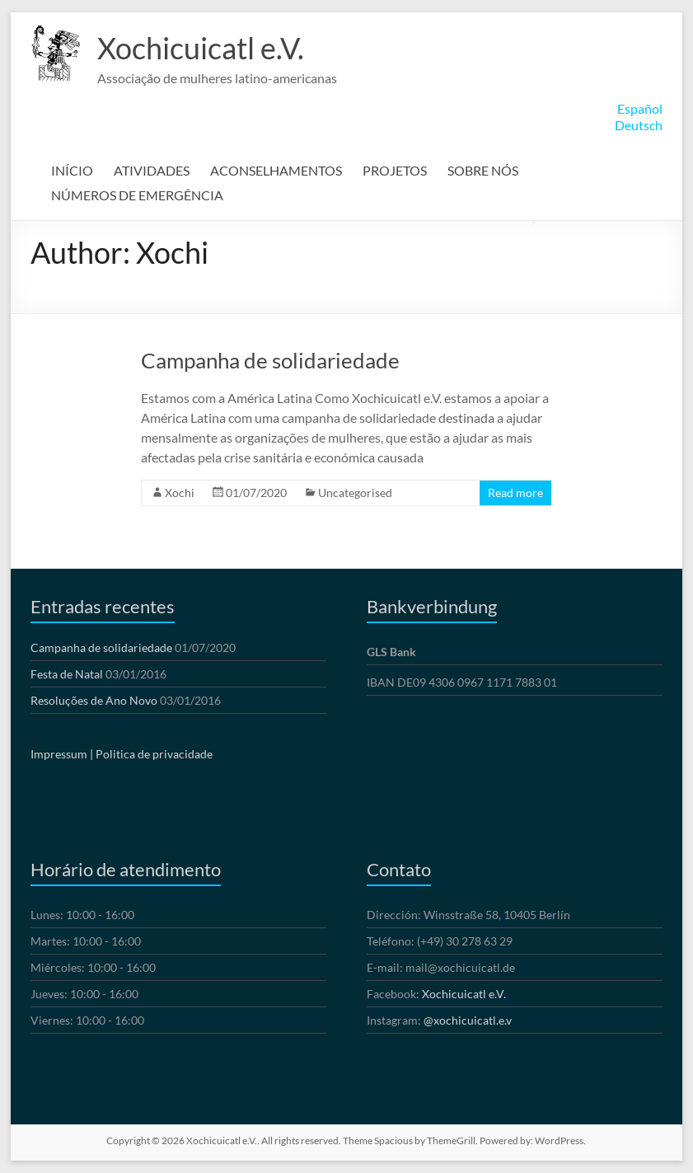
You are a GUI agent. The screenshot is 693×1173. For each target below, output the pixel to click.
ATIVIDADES (152, 170)
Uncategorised (355, 493)
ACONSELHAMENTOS (276, 170)
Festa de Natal (66, 674)
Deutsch (639, 125)
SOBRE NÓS (482, 170)
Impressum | (61, 754)
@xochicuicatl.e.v (468, 1020)
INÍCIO (72, 170)
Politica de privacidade (154, 754)
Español (640, 108)
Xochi (179, 493)
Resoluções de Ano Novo (93, 700)
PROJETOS (395, 170)
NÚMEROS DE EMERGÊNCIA (137, 195)
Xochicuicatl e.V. (200, 48)
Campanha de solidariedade (270, 360)
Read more (515, 493)
